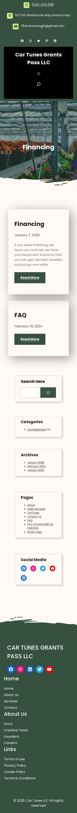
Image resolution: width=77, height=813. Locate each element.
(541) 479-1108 (43, 4)
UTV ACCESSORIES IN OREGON (40, 524)
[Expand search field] (39, 85)
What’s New (35, 529)
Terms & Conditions (20, 778)
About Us (11, 695)
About (32, 506)
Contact (10, 707)
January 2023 (36, 468)
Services (10, 701)
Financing (29, 224)
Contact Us (35, 516)
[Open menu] (38, 73)
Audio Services (36, 509)
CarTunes (34, 513)
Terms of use (14, 759)
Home (9, 688)
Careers (10, 743)
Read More (30, 277)
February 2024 (37, 465)
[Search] (46, 392)
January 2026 (36, 462)
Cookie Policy (14, 771)
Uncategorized (37, 429)
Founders (11, 736)
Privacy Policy (15, 765)
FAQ (20, 315)
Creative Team (16, 730)
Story (8, 723)
